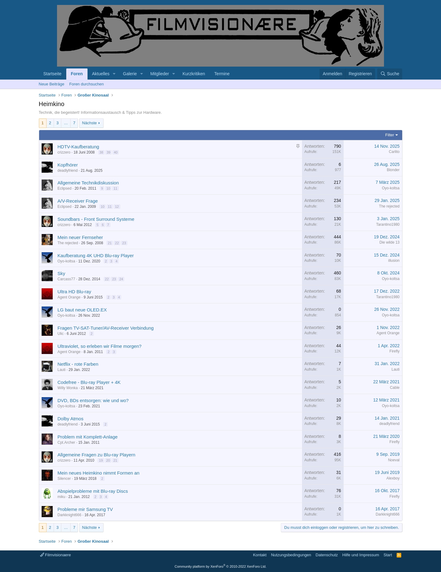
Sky (61, 273)
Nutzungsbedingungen (291, 555)
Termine (222, 73)
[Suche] (389, 74)
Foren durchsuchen (86, 84)
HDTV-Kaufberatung (78, 146)
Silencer (64, 478)
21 (110, 243)
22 (117, 243)
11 (115, 188)
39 (108, 152)
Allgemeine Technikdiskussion (88, 182)
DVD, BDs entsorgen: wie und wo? (93, 400)
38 (101, 152)
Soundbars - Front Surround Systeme (96, 219)
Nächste (89, 123)
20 (108, 460)
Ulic (61, 333)
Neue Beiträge (51, 84)
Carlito (394, 152)
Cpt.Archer (66, 442)
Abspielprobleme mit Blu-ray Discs (93, 491)
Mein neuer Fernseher (80, 237)
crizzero (64, 152)
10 (108, 188)
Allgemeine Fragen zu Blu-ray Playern (97, 454)
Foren (77, 73)
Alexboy (393, 478)
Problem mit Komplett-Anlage (88, 436)
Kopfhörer (68, 164)
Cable (394, 387)
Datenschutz (327, 555)
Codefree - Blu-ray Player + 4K (89, 382)
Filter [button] (389, 135)
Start (388, 555)
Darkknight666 (69, 515)
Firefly (395, 351)
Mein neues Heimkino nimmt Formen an (99, 472)
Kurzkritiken (193, 73)
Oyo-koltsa (390, 188)
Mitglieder (159, 73)
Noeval (393, 460)
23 (124, 243)
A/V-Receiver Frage (78, 201)
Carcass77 (66, 279)
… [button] (66, 123)
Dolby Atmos (71, 418)
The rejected (389, 206)
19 (101, 460)
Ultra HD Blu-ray (74, 291)
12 (117, 206)
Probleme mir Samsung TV (85, 509)
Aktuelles (101, 73)
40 (115, 152)
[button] (114, 74)
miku (61, 497)
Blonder (393, 170)
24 (121, 279)
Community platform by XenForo (221, 566)
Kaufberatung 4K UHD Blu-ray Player (96, 255)
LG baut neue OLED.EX (82, 309)
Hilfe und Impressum (360, 555)
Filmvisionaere (55, 555)
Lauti (62, 370)
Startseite (52, 73)
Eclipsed (64, 188)
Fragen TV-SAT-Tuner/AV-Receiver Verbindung (106, 328)
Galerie (130, 73)
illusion (394, 260)
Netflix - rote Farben (78, 364)
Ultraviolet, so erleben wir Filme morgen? (100, 346)
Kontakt (260, 555)
